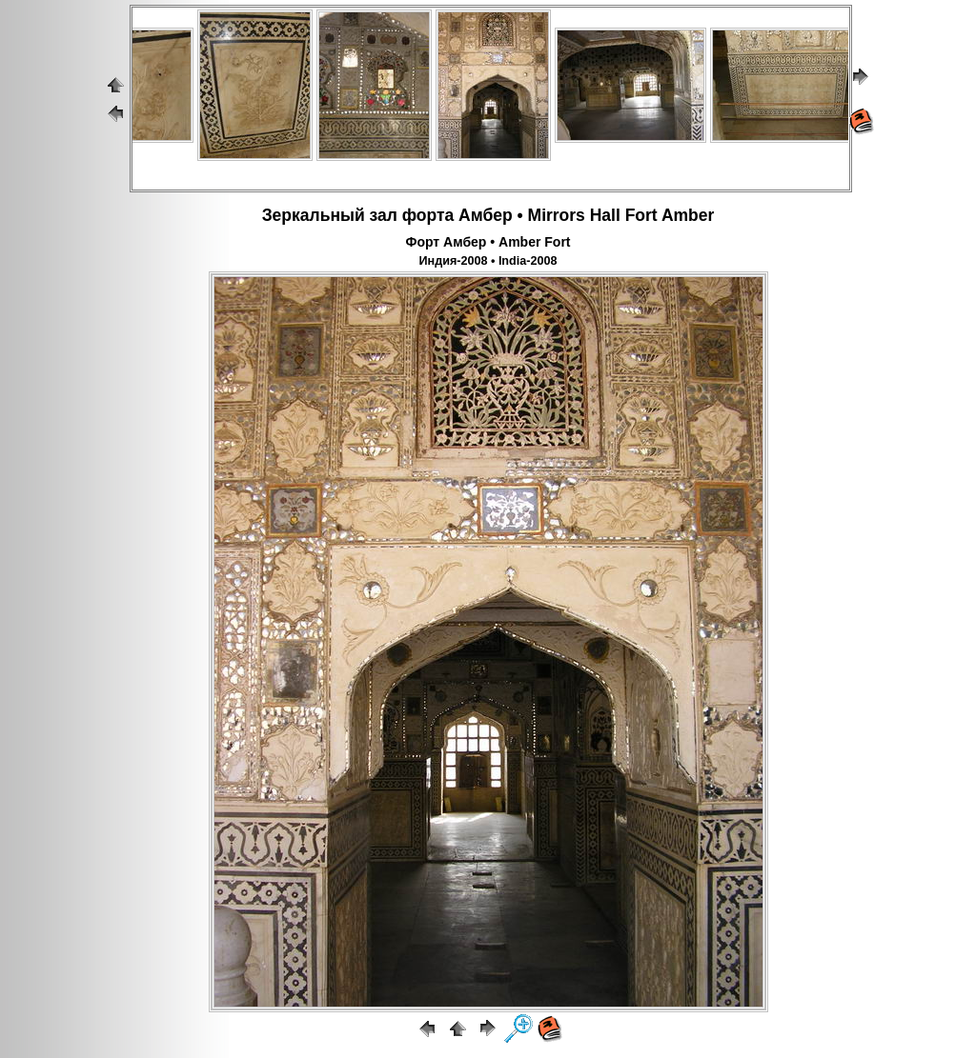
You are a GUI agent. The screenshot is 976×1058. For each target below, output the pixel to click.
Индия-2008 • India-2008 (488, 261)
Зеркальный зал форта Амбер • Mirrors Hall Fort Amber (488, 215)
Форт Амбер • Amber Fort (487, 242)
